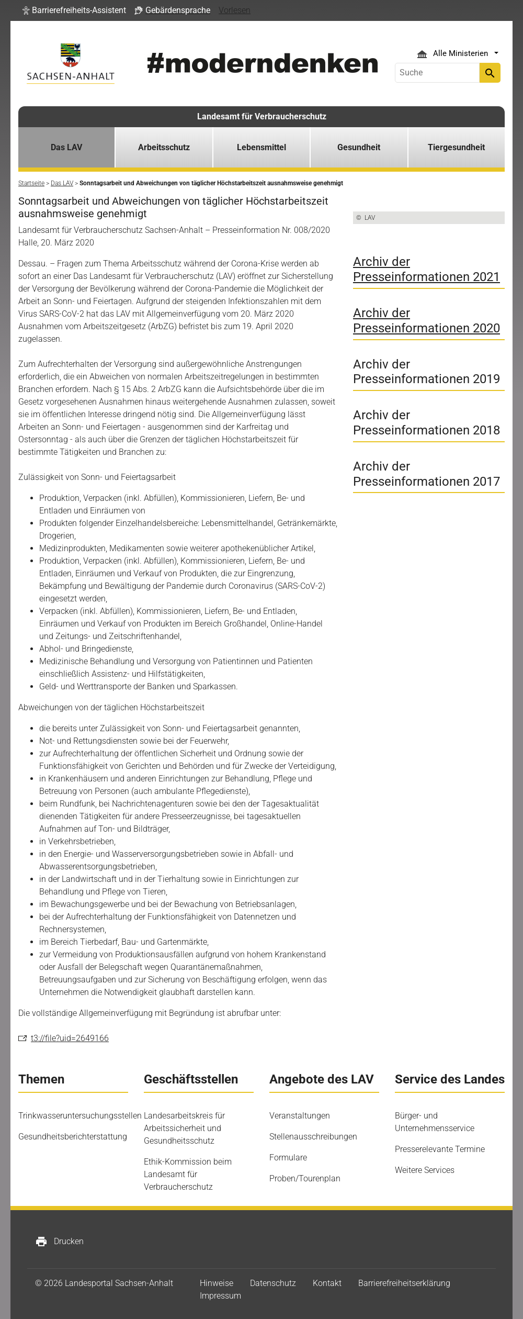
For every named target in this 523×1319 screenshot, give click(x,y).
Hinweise (216, 1283)
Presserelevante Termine (440, 1149)
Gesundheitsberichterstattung (72, 1137)
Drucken (59, 1241)
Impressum (220, 1296)
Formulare (288, 1157)
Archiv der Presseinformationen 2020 (426, 321)
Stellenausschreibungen (313, 1137)
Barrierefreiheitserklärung (404, 1283)
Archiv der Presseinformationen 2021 (426, 269)
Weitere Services (424, 1170)
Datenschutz (273, 1283)
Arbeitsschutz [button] (164, 147)
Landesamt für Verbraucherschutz (261, 116)
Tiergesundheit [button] (456, 147)
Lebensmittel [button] (261, 147)
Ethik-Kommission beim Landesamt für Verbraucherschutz (188, 1174)
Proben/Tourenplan (304, 1178)
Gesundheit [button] (358, 147)
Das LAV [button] (66, 147)
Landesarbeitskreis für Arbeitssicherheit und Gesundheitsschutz (184, 1128)
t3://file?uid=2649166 (70, 1038)
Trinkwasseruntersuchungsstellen (80, 1116)
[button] (74, 10)
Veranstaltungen (299, 1116)
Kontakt (327, 1283)
